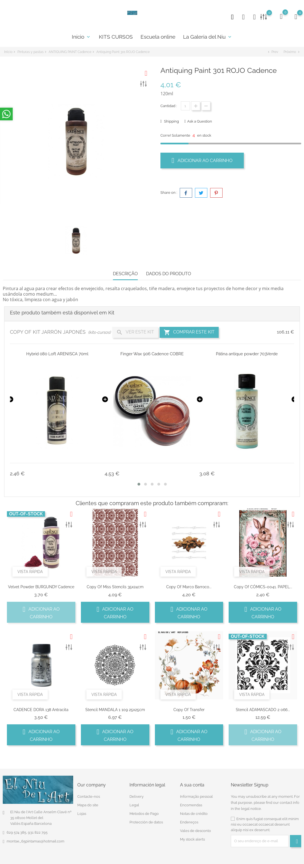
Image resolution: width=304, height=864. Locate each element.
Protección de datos (146, 822)
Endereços (189, 822)
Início (81, 37)
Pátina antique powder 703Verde (247, 353)
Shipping (171, 121)
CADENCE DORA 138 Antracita (41, 709)
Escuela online (158, 37)
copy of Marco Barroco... (189, 587)
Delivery (136, 796)
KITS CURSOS (116, 37)
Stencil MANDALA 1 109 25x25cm (115, 709)
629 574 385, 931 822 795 (27, 832)
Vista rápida (30, 571)
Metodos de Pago (144, 814)
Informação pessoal (196, 796)
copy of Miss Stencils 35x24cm (115, 587)
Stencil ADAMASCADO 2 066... (263, 709)
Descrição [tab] (125, 273)
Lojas (81, 814)
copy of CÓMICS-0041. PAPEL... (263, 587)
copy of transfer (189, 709)
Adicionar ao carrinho (202, 160)
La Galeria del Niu (207, 37)
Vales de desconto (195, 831)
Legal (134, 805)
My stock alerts (192, 839)
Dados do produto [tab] (168, 273)
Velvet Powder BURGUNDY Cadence (41, 587)
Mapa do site (87, 805)
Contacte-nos (88, 796)
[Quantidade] (185, 105)
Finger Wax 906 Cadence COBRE (152, 353)
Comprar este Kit (189, 332)
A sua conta (192, 785)
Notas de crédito (194, 814)
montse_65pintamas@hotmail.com (35, 841)
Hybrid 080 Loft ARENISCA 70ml (57, 353)
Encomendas (191, 805)
